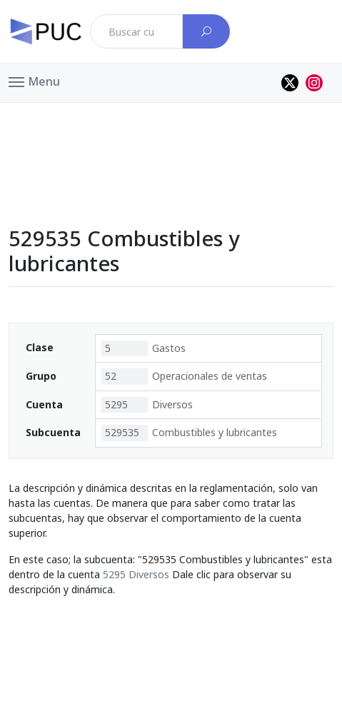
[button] (34, 80)
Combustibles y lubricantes (189, 432)
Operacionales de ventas (184, 376)
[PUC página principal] (46, 31)
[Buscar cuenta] (206, 31)
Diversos (147, 405)
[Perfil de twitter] (289, 82)
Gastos (143, 348)
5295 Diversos (136, 574)
